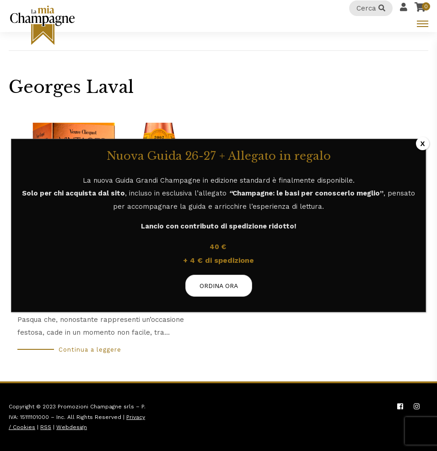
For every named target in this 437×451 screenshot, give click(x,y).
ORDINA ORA (219, 285)
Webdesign (71, 427)
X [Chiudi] (423, 143)
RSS (45, 427)
